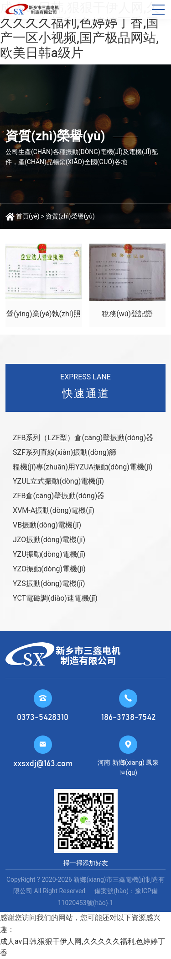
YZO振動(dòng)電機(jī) (49, 569)
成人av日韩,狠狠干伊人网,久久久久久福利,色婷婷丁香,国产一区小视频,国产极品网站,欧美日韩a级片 (79, 30)
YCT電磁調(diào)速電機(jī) (55, 598)
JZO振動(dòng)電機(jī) (49, 539)
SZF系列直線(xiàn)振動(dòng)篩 (64, 452)
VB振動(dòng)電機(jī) (47, 525)
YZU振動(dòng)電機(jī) (49, 554)
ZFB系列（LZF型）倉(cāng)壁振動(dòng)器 (83, 437)
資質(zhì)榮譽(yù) (70, 216)
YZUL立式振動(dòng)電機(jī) (58, 481)
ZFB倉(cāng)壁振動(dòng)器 (58, 495)
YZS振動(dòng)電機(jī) (49, 583)
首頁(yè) (28, 216)
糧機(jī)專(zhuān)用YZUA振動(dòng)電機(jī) (83, 467)
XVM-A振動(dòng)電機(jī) (53, 510)
